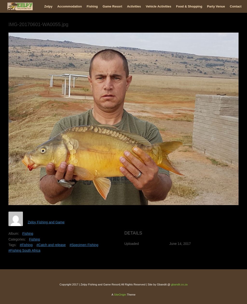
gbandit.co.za (179, 284)
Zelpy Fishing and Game (46, 222)
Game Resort (112, 6)
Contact (235, 6)
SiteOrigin (120, 294)
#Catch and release (51, 245)
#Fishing (26, 245)
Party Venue (216, 6)
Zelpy (48, 6)
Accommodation (69, 6)
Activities (134, 6)
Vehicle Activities (158, 6)
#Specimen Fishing (83, 245)
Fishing (92, 6)
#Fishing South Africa (24, 250)
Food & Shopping (189, 6)
